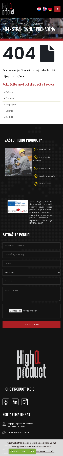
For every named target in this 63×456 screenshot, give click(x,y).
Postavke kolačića (45, 451)
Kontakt (9, 117)
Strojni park (11, 104)
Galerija (9, 111)
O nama (10, 98)
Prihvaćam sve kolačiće (22, 451)
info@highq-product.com (19, 432)
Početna (9, 92)
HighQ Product (9, 23)
